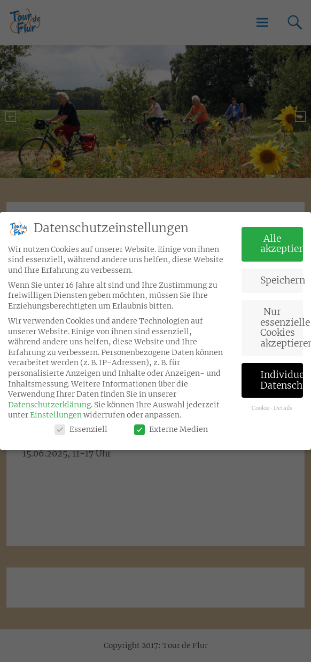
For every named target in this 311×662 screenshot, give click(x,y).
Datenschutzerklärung (49, 404)
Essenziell (81, 429)
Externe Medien (171, 429)
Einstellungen (56, 415)
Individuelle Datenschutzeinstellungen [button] (282, 380)
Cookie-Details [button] (272, 408)
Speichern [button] (282, 280)
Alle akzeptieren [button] (282, 244)
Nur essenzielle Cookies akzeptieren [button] (282, 327)
